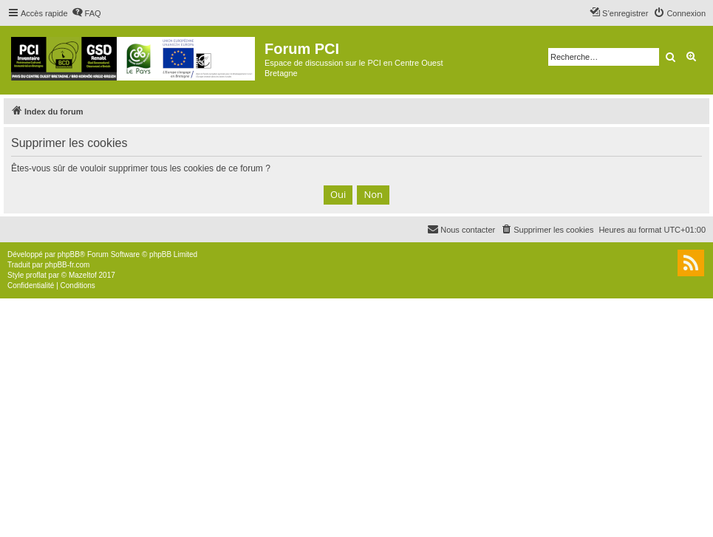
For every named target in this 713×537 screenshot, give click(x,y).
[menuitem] (86, 13)
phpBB (69, 254)
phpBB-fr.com (67, 265)
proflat (36, 275)
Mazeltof (83, 275)
